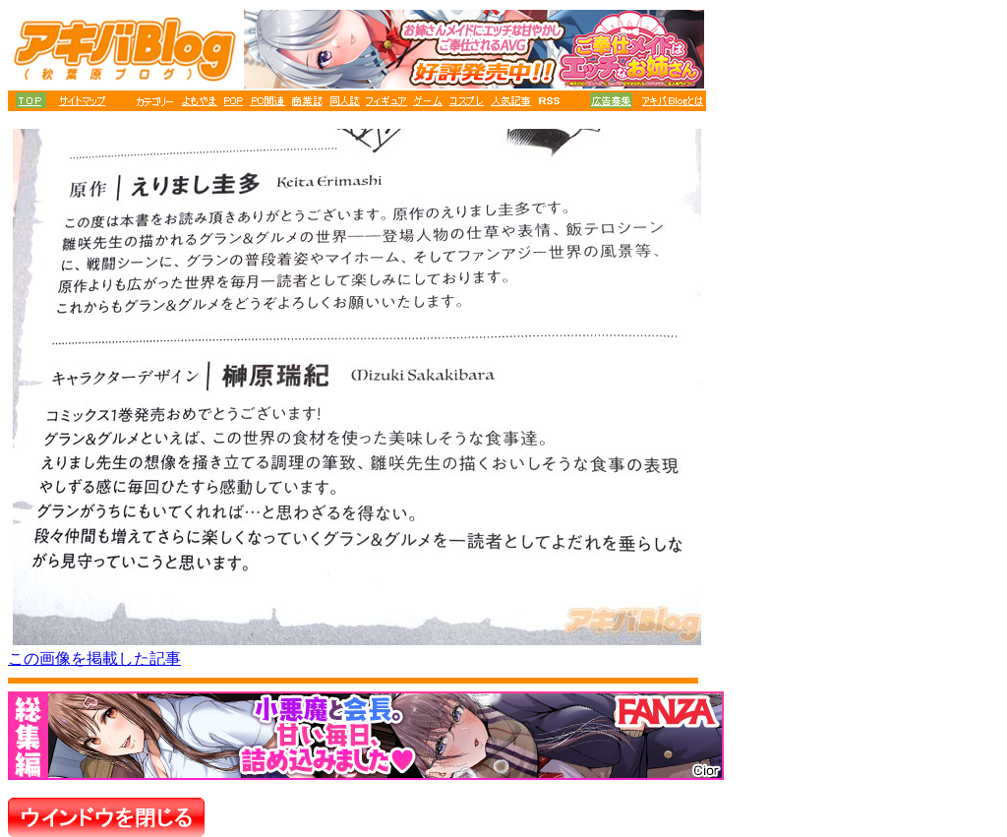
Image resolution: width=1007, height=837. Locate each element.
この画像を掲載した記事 (94, 658)
